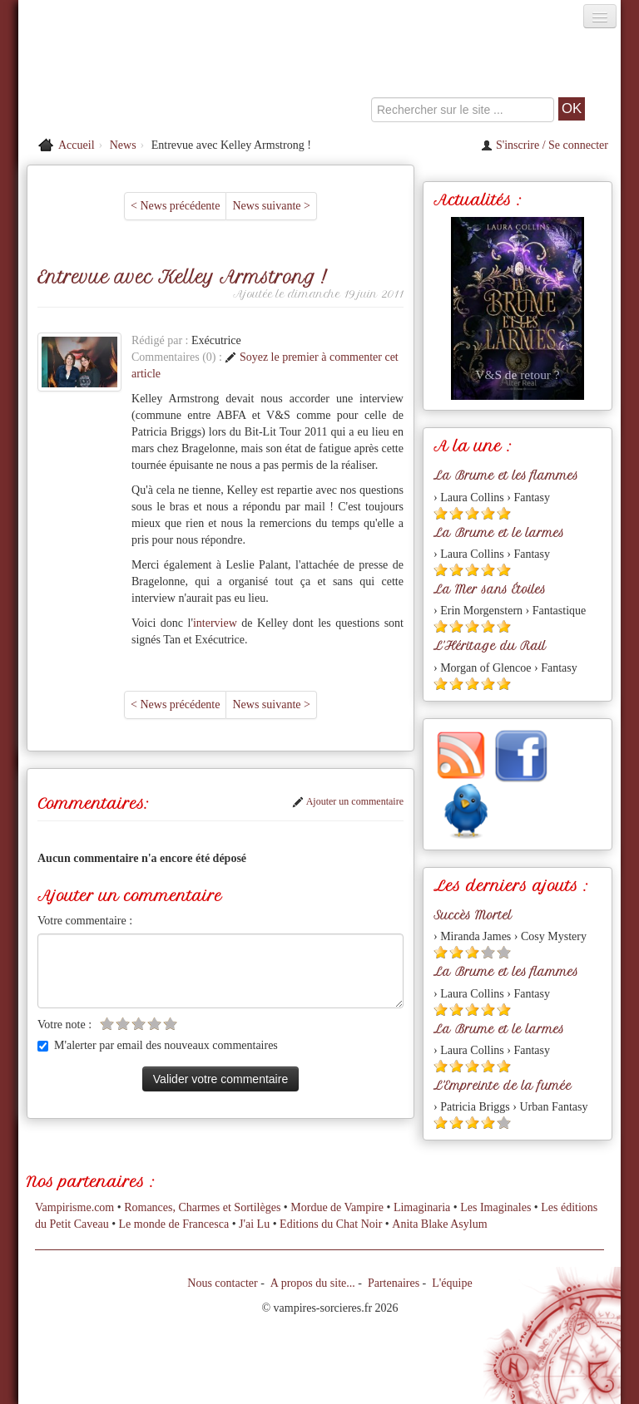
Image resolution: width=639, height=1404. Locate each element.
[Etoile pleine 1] (440, 513)
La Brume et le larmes (498, 532)
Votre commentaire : (84, 920)
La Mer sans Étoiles (489, 589)
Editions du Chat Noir (331, 1224)
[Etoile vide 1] (107, 1024)
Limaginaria (422, 1207)
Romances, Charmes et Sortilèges (202, 1207)
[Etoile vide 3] (138, 1024)
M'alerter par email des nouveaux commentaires (157, 1045)
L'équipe (452, 1283)
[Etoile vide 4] (154, 1024)
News (123, 145)
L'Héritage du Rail (489, 646)
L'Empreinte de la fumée (502, 1085)
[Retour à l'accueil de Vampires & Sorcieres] (113, 78)
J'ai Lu (254, 1224)
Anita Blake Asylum (439, 1224)
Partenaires (393, 1283)
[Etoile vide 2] (123, 1024)
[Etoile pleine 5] (504, 513)
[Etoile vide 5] (170, 1024)
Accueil (76, 145)
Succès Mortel (472, 915)
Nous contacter (222, 1283)
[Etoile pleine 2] (456, 513)
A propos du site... (312, 1283)
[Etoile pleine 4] (488, 513)
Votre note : (64, 1024)
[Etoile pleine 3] (472, 513)
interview (217, 623)
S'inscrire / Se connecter (544, 145)
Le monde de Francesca (174, 1224)
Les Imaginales (495, 1207)
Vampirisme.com (74, 1207)
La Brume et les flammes (505, 475)
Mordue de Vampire (337, 1207)
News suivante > (271, 206)
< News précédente (175, 206)
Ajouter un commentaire (348, 801)
